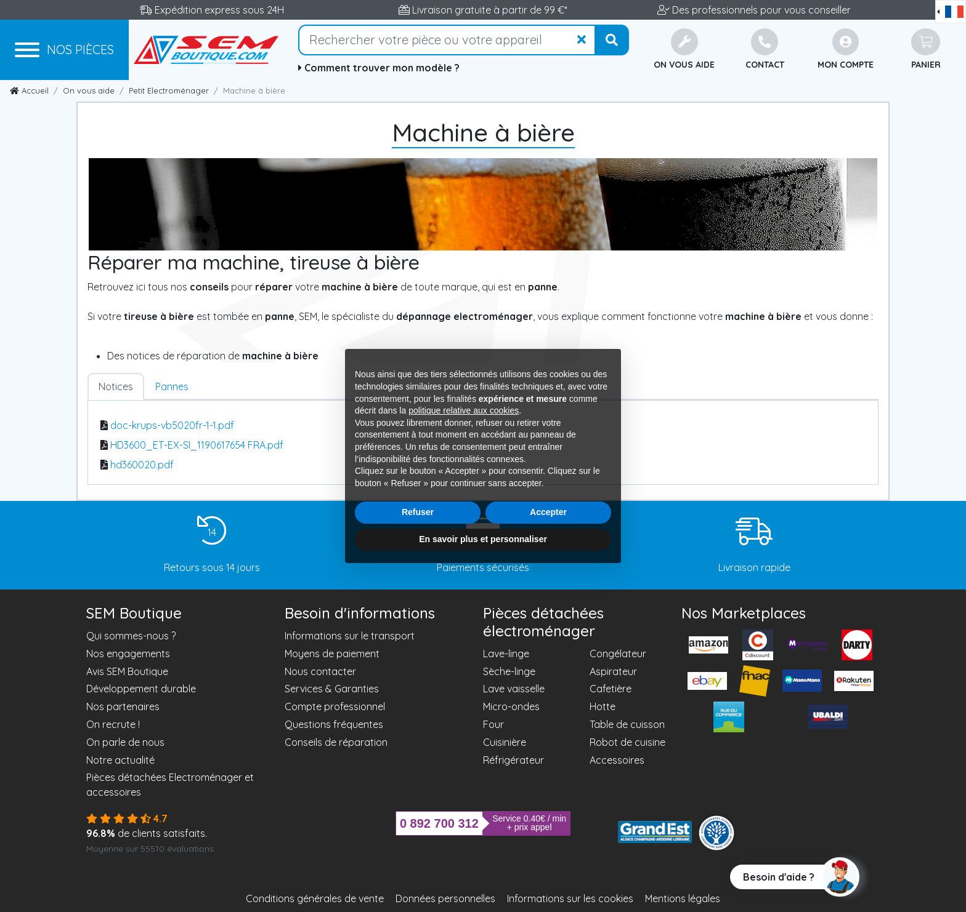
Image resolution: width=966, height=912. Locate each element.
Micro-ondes (511, 706)
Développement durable (141, 688)
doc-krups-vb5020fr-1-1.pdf (172, 425)
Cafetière (610, 688)
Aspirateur (613, 671)
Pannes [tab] (172, 386)
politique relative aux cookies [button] (463, 410)
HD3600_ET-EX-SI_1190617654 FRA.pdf (196, 445)
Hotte (602, 706)
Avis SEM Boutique (127, 671)
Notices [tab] (116, 386)
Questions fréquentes (334, 724)
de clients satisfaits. (146, 833)
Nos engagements (128, 653)
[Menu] (64, 50)
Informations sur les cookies (570, 898)
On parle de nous (125, 742)
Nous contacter (320, 671)
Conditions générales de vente (315, 898)
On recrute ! (113, 724)
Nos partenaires (123, 706)
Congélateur (618, 653)
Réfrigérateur (513, 760)
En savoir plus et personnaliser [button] (483, 539)
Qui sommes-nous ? (131, 636)
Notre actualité (120, 760)
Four (493, 724)
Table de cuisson (627, 724)
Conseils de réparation (336, 742)
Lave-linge (506, 653)
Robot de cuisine (627, 742)
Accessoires (617, 760)
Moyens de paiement (332, 653)
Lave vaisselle (514, 688)
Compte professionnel (335, 706)
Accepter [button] (548, 512)
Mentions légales (682, 898)
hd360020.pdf (142, 464)
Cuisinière (504, 742)
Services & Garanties (332, 688)
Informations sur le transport (350, 636)
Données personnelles (445, 898)
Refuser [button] (418, 512)
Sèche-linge (509, 671)
